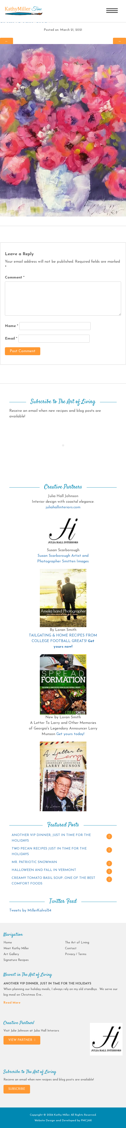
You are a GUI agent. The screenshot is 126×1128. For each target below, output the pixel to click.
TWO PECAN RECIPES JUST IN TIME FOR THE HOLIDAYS (49, 851)
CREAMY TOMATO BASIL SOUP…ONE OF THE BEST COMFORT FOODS (53, 880)
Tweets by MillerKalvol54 (30, 910)
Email (11, 338)
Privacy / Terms (75, 954)
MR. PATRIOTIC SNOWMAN (34, 862)
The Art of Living (77, 942)
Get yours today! (70, 734)
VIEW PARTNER (21, 1040)
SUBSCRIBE (16, 1088)
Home (7, 942)
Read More (11, 1002)
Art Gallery (11, 954)
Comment (14, 277)
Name (11, 326)
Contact (71, 948)
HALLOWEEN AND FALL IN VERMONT (44, 870)
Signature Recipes (16, 960)
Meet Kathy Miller (16, 948)
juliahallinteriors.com (63, 507)
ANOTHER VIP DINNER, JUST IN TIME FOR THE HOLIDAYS (51, 838)
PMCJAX (86, 1120)
